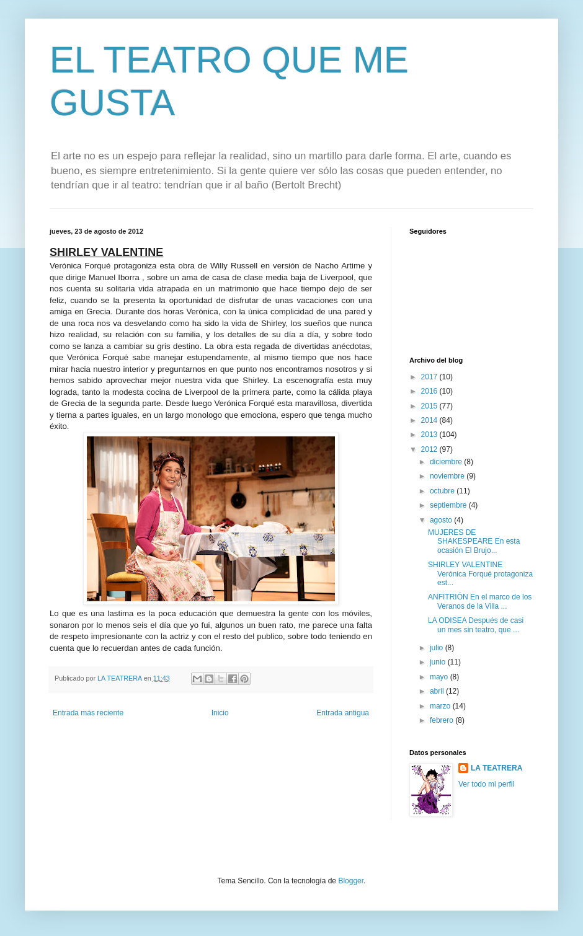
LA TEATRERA (496, 768)
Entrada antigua (342, 713)
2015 (430, 406)
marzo (441, 706)
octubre (443, 491)
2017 (430, 377)
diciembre (447, 461)
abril (438, 691)
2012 (430, 449)
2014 (430, 420)
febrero (442, 720)
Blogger (350, 880)
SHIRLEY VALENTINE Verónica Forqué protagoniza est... (480, 573)
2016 (430, 391)
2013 (430, 434)
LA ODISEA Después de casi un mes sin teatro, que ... (475, 625)
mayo (440, 677)
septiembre (449, 505)
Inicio (220, 713)
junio (439, 662)
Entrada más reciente (88, 713)
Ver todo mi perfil (486, 784)
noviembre (448, 476)
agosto (442, 520)
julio (437, 647)
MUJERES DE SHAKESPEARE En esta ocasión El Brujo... (474, 541)
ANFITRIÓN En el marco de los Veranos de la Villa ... (480, 601)
